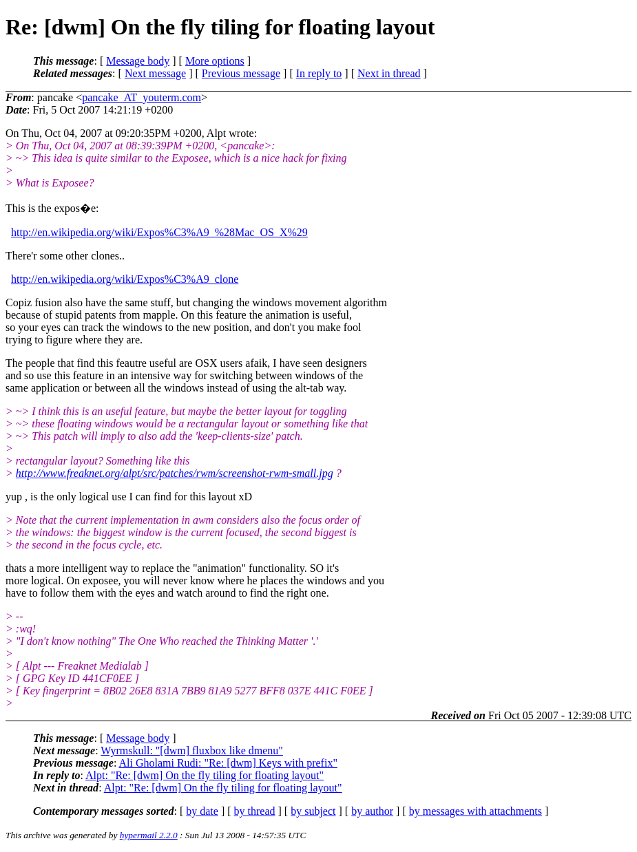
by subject (313, 811)
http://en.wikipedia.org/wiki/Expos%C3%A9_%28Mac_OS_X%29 (159, 232)
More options (214, 61)
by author (372, 811)
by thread (254, 811)
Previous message (241, 73)
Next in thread (389, 73)
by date (202, 811)
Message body (137, 61)
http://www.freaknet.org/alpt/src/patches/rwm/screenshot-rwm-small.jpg (174, 473)
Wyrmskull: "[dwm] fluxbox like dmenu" (192, 750)
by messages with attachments (475, 811)
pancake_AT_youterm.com (141, 97)
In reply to (319, 73)
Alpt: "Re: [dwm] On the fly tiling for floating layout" (204, 775)
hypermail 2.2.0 (149, 835)
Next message (155, 73)
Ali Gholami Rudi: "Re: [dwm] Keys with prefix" (227, 763)
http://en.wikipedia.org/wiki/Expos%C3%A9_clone (124, 279)
